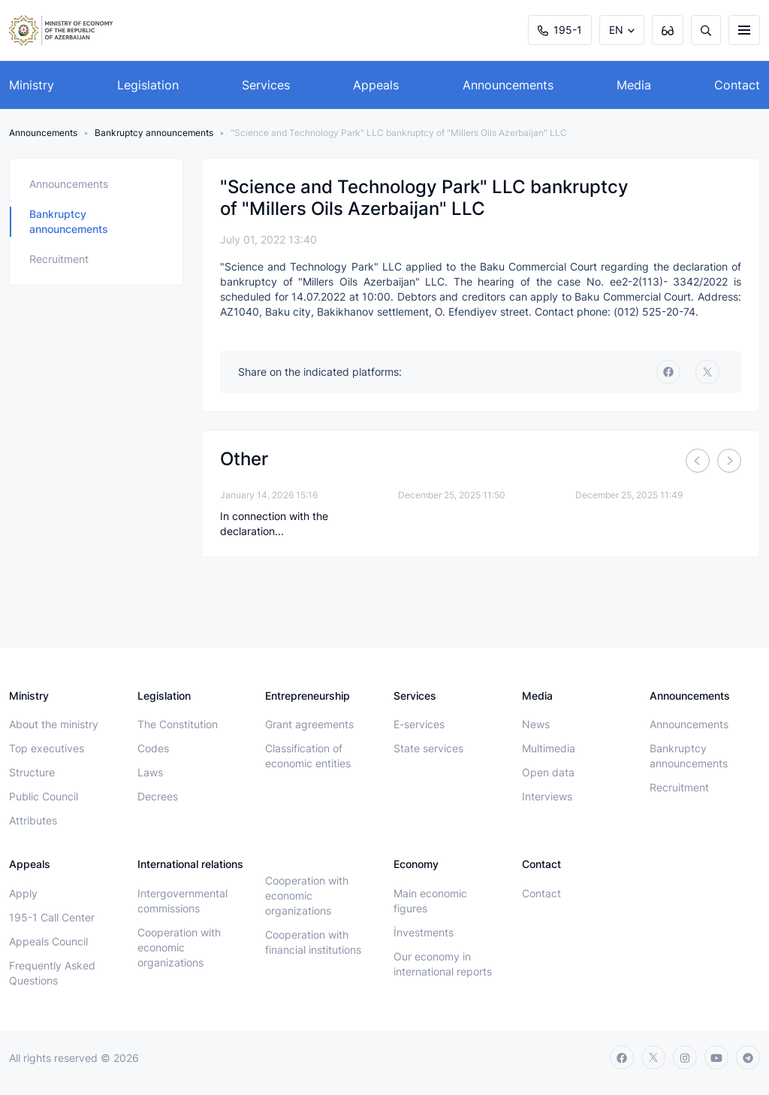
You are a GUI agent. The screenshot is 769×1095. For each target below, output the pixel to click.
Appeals (376, 84)
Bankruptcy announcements (154, 132)
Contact (737, 84)
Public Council (43, 796)
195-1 (560, 29)
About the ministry (53, 724)
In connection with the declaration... (274, 523)
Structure (32, 772)
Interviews (547, 796)
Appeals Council (48, 941)
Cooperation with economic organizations (179, 947)
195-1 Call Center (52, 917)
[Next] (729, 461)
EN (616, 29)
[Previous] (698, 461)
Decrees (157, 796)
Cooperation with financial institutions (313, 942)
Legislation (148, 84)
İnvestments (424, 932)
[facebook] (668, 372)
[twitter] (707, 372)
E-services (419, 724)
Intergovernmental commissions (182, 901)
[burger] (744, 30)
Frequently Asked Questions (52, 973)
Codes (153, 748)
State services (428, 748)
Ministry (31, 84)
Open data (548, 772)
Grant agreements (309, 724)
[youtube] (716, 1057)
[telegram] (748, 1057)
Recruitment (59, 259)
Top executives (46, 748)
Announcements (508, 84)
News (536, 724)
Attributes (33, 820)
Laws (150, 772)
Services (266, 84)
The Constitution (177, 724)
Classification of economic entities (308, 756)
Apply (23, 893)
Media (634, 84)
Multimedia (548, 748)
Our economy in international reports (443, 964)
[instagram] (685, 1057)
